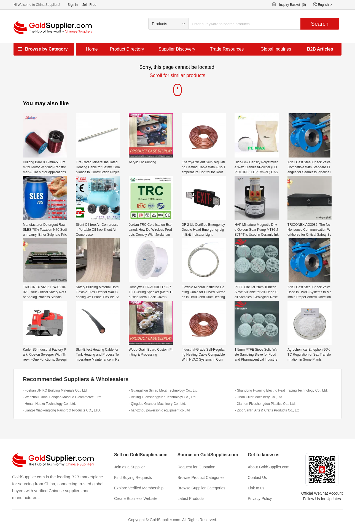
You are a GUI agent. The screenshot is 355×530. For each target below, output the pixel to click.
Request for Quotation (196, 467)
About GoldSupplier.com (268, 467)
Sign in (73, 5)
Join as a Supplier (129, 467)
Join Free (89, 5)
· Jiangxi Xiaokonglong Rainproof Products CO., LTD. (62, 410)
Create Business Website (135, 498)
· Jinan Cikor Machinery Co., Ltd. (259, 397)
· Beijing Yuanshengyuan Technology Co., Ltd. (162, 397)
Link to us (256, 488)
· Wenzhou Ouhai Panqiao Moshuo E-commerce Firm (62, 397)
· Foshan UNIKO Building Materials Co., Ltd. (55, 390)
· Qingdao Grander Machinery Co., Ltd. (157, 404)
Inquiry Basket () (292, 5)
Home (92, 49)
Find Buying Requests (133, 477)
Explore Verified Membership (138, 488)
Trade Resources (227, 49)
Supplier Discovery (176, 49)
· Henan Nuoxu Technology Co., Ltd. (49, 404)
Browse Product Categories (201, 477)
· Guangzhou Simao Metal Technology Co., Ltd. (163, 390)
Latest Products (191, 498)
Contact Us (257, 477)
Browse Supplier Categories (201, 488)
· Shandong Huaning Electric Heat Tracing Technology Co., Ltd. (281, 390)
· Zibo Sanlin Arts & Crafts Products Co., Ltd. (267, 410)
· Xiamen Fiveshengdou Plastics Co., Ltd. (265, 404)
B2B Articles (320, 49)
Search (319, 24)
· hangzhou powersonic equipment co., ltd (159, 410)
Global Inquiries (275, 49)
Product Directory (127, 49)
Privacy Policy (260, 498)
